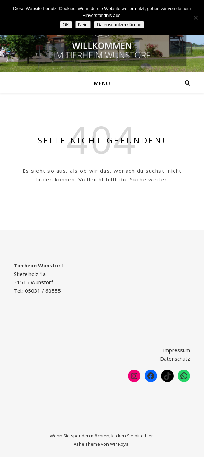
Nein (82, 24)
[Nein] (195, 17)
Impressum (176, 350)
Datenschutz (175, 358)
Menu (102, 83)
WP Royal (120, 444)
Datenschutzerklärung (119, 24)
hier (149, 436)
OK (66, 24)
